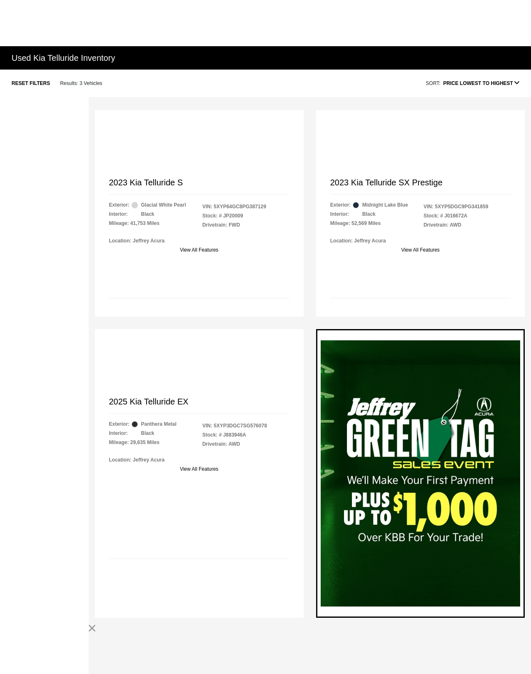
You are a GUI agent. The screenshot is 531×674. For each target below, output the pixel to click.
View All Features (199, 250)
